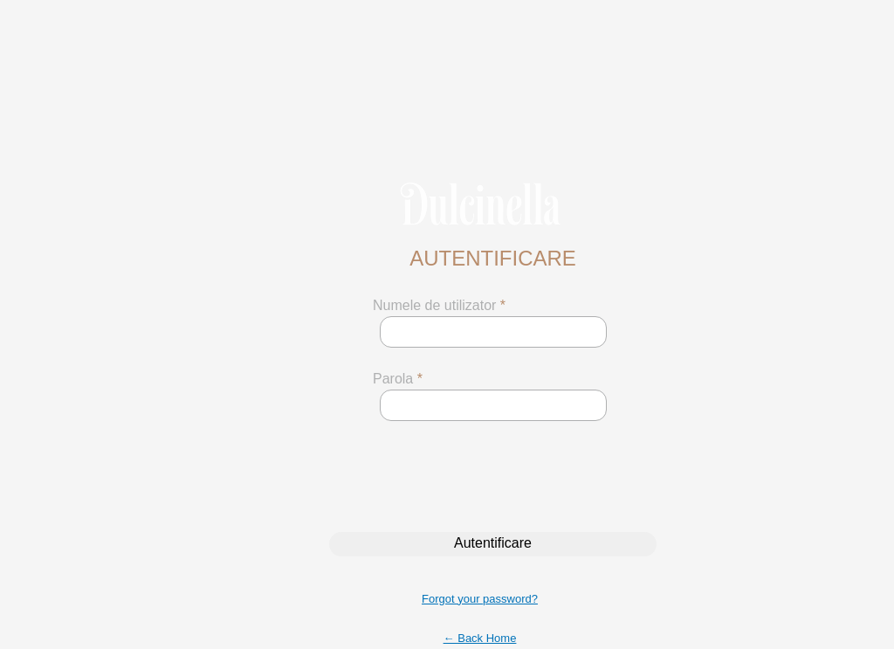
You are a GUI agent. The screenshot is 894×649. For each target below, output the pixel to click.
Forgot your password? (480, 598)
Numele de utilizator (439, 305)
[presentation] (478, 476)
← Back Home (480, 638)
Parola (398, 378)
